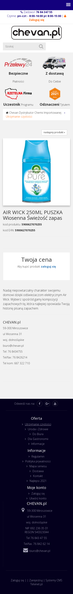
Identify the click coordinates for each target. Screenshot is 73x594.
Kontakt (38, 476)
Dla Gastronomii (38, 439)
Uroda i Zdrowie (38, 429)
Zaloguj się (38, 493)
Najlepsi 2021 (38, 481)
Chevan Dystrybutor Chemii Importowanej (35, 112)
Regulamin (38, 456)
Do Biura (38, 434)
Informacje (38, 444)
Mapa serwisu (38, 466)
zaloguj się (48, 266)
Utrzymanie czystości (19, 116)
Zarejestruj (36, 580)
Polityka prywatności (38, 461)
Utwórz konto (38, 498)
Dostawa (38, 471)
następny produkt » (54, 132)
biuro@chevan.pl (39, 551)
